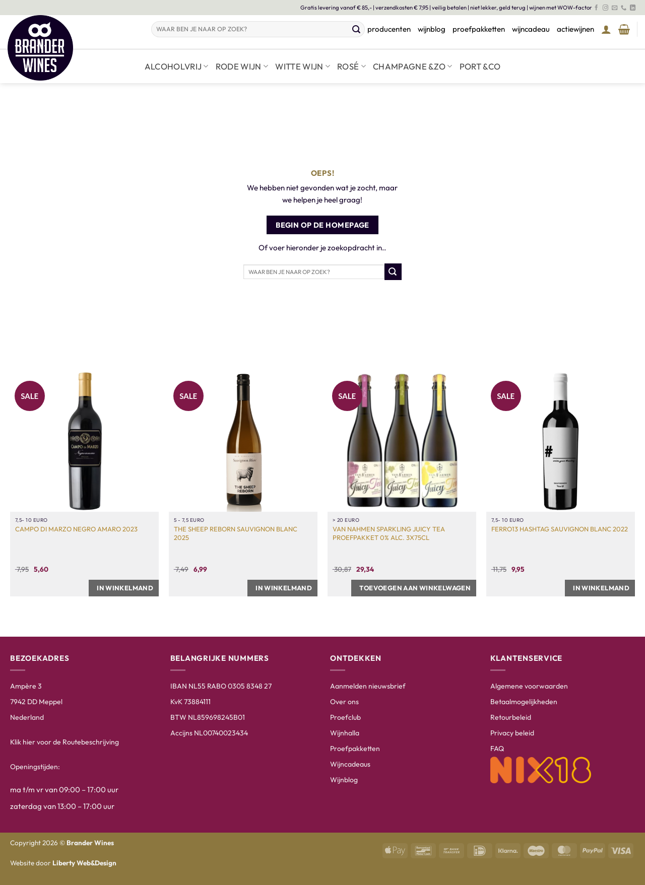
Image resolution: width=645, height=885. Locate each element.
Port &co (480, 66)
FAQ (497, 748)
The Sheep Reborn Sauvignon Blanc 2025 (235, 533)
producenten (389, 29)
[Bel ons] (623, 8)
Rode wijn (242, 66)
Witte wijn (302, 66)
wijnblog (431, 29)
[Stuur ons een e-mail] (614, 8)
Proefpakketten (355, 748)
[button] (606, 29)
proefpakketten (479, 29)
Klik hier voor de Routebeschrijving (64, 741)
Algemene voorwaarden (529, 686)
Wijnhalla (344, 732)
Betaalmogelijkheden (523, 701)
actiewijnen (575, 29)
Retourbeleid (510, 717)
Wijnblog (344, 779)
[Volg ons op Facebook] (596, 8)
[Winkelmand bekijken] (624, 29)
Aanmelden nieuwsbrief (368, 686)
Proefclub (345, 717)
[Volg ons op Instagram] (605, 8)
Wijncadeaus (350, 764)
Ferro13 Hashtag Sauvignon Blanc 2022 (559, 529)
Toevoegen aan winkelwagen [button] (415, 588)
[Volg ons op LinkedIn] (632, 8)
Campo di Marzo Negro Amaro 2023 (76, 529)
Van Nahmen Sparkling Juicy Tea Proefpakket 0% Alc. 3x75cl (389, 533)
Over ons (344, 701)
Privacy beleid (512, 732)
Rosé (351, 66)
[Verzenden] (356, 29)
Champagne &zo (413, 66)
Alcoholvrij (177, 66)
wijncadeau (531, 29)
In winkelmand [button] (125, 588)
